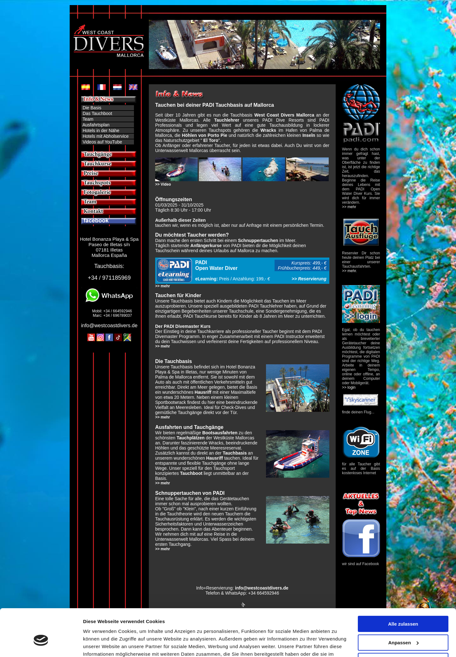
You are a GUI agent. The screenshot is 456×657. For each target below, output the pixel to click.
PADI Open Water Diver (216, 265)
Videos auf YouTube (101, 141)
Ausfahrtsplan (96, 124)
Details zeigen (99, 644)
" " (210, 140)
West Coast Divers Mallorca (284, 115)
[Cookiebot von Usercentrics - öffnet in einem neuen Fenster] (41, 644)
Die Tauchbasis (173, 361)
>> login (349, 387)
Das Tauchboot (97, 113)
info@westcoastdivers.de (109, 325)
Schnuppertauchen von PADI (190, 493)
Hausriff (203, 392)
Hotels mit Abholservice (106, 136)
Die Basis (91, 107)
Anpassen (403, 607)
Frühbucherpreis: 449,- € (303, 268)
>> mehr (162, 286)
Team (88, 119)
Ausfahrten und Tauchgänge (189, 427)
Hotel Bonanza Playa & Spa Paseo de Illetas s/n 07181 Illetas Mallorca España (109, 247)
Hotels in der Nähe (101, 130)
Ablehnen (403, 626)
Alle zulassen (403, 589)
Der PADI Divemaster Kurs (183, 326)
